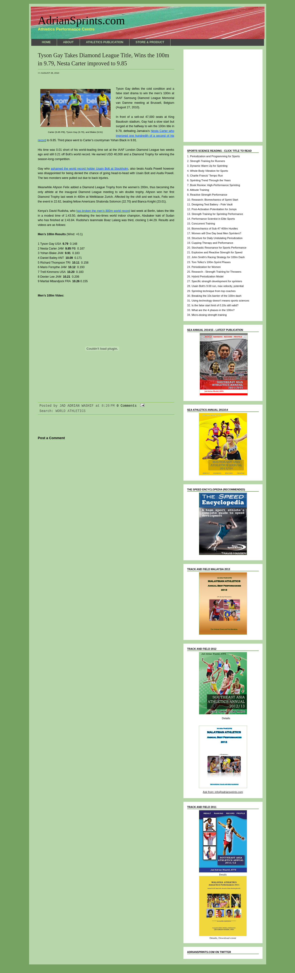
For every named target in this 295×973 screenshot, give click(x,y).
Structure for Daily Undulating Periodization (217, 238)
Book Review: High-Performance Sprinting (215, 185)
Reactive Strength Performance (208, 194)
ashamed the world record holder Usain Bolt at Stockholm (89, 168)
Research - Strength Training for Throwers (216, 271)
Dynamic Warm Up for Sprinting (209, 165)
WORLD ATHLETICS (71, 411)
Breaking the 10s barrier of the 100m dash (216, 295)
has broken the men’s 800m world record (103, 211)
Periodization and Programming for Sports (215, 156)
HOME (46, 42)
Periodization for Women (206, 266)
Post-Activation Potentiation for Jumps (214, 209)
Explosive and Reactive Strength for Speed (216, 252)
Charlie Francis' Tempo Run (206, 175)
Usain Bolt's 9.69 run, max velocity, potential (217, 286)
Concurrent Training (203, 223)
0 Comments (127, 406)
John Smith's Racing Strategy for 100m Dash (218, 257)
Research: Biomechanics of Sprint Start (214, 199)
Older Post (164, 513)
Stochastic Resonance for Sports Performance (218, 247)
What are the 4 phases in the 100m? (212, 310)
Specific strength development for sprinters (216, 281)
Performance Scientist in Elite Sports (213, 218)
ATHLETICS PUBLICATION (104, 42)
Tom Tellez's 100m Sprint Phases (211, 262)
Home (106, 513)
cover (233, 938)
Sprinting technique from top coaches (213, 291)
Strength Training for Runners (207, 161)
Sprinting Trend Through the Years (210, 180)
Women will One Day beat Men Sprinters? (216, 233)
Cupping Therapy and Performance (212, 242)
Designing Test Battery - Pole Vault (212, 204)
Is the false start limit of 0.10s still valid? (214, 305)
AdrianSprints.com (81, 20)
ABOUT (68, 42)
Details (226, 718)
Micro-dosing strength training (209, 314)
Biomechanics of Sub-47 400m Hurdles (214, 228)
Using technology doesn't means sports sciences (220, 300)
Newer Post (48, 513)
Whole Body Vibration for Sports (209, 170)
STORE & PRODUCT (149, 42)
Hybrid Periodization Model (207, 276)
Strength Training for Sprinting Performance (217, 214)
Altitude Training (199, 189)
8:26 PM (108, 406)
